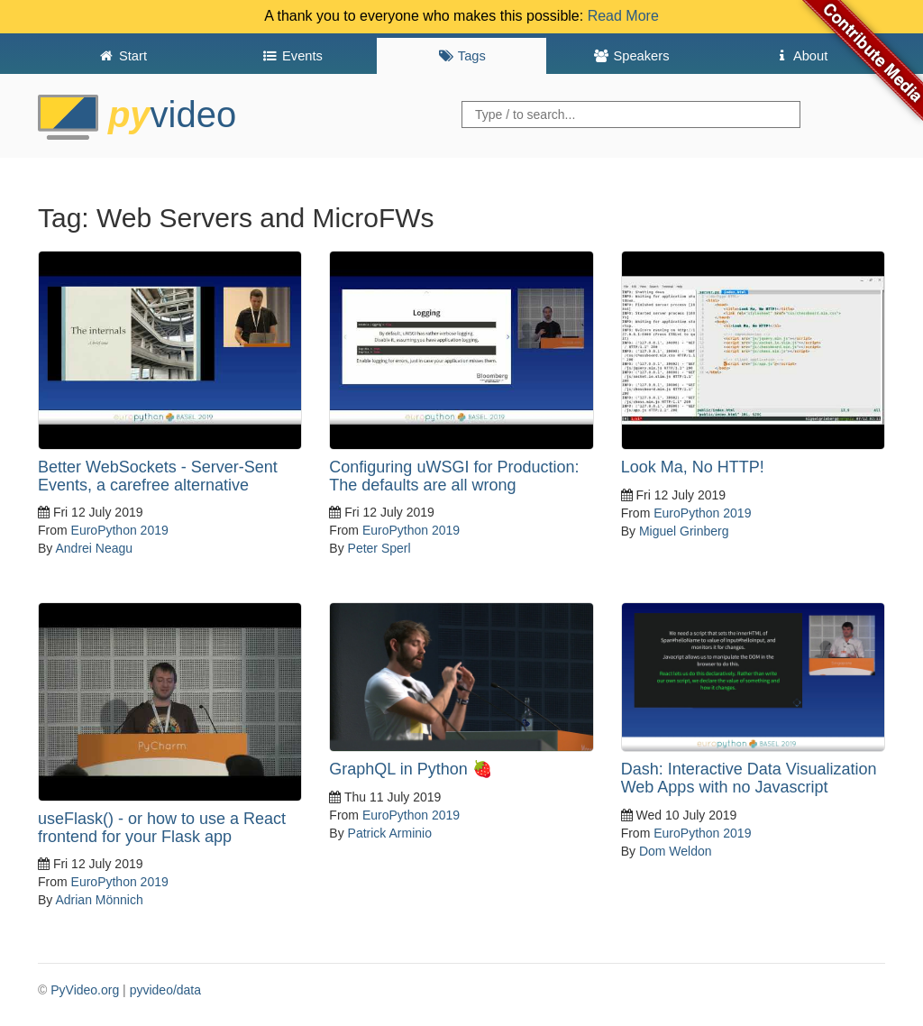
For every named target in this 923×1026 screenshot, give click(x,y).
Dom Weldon (675, 851)
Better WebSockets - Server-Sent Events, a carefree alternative (158, 476)
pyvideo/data (165, 990)
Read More (623, 15)
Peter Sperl (379, 548)
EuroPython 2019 (120, 530)
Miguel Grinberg (684, 531)
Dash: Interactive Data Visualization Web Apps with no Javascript (749, 778)
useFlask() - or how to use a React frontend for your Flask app (162, 828)
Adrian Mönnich (98, 900)
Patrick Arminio (390, 833)
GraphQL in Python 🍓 (410, 769)
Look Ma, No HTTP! (692, 467)
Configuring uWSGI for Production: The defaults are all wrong (454, 476)
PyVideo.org (84, 990)
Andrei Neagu (94, 548)
